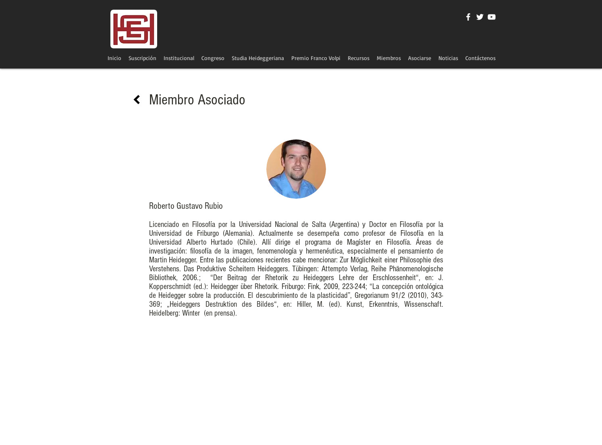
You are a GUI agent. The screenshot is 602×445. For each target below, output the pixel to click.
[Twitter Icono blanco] (480, 17)
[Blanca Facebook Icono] (468, 17)
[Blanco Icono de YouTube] (491, 17)
